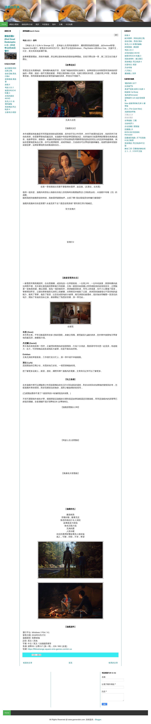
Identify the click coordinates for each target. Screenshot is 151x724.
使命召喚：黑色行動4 (133, 41)
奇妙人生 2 (9, 87)
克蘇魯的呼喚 (130, 112)
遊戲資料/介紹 (27, 24)
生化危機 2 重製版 (132, 126)
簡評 (37, 24)
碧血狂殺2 (129, 118)
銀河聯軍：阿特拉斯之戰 (135, 38)
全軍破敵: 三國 (131, 120)
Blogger (98, 720)
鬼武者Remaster (131, 95)
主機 (60, 24)
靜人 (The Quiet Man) (133, 109)
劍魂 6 (7, 85)
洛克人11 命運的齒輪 (133, 44)
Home (4, 24)
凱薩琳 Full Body (131, 92)
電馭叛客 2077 (130, 83)
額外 (54, 24)
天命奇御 (128, 68)
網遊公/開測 (13, 24)
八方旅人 (128, 71)
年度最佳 (45, 24)
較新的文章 (27, 663)
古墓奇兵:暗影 (10, 112)
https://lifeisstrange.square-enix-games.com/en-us (50, 649)
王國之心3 (129, 115)
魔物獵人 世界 (130, 73)
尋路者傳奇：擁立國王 (134, 59)
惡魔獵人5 (129, 129)
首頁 (70, 663)
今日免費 (69, 24)
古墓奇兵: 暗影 (131, 65)
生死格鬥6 (129, 86)
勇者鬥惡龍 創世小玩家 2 (135, 89)
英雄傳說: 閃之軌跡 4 (133, 62)
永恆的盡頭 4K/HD (132, 53)
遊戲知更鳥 (12, 7)
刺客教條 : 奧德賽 (132, 47)
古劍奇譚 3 (129, 124)
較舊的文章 (113, 663)
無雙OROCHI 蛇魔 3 (133, 56)
